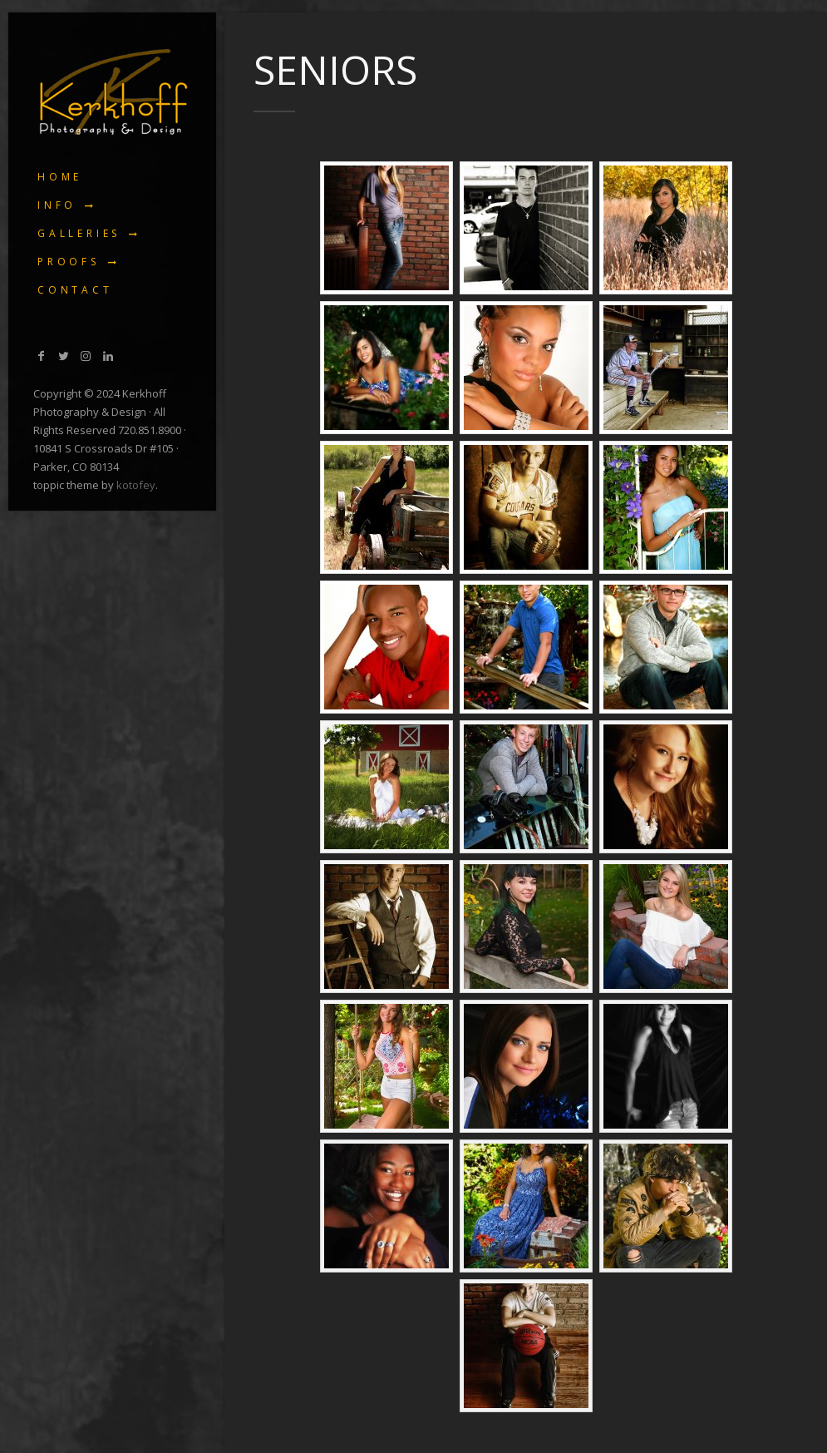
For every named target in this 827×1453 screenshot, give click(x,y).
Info (56, 205)
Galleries (79, 233)
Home (59, 177)
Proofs (68, 262)
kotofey (135, 484)
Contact (75, 290)
